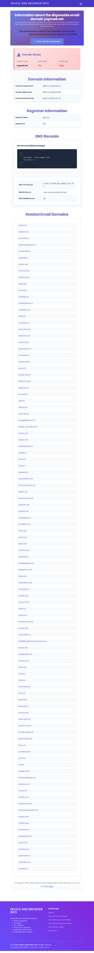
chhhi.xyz (22, 316)
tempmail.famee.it (25, 446)
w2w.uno (21, 674)
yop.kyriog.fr (23, 557)
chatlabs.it (22, 453)
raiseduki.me (23, 297)
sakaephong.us (24, 518)
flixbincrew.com (24, 381)
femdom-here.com (25, 622)
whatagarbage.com (26, 563)
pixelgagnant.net (25, 836)
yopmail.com (23, 34)
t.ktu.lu (21, 765)
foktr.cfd (21, 693)
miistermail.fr (23, 830)
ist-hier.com (23, 433)
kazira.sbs (22, 667)
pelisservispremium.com (28, 810)
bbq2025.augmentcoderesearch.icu (32, 641)
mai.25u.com (23, 797)
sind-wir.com (23, 628)
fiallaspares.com (25, 570)
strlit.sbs (21, 680)
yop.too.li (22, 368)
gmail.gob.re (23, 706)
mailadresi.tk (23, 232)
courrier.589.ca (24, 251)
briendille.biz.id (24, 524)
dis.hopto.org (23, 849)
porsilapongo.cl (24, 752)
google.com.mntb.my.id (27, 427)
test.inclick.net (24, 687)
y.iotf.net (21, 758)
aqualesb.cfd (23, 388)
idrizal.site (22, 576)
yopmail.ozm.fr (24, 771)
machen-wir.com (25, 804)
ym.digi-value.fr (24, 375)
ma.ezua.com (23, 271)
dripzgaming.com (25, 654)
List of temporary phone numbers (60, 923)
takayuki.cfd (23, 472)
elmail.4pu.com (24, 862)
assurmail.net (23, 355)
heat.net (21, 466)
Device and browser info (30, 3)
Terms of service (44, 947)
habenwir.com (23, 505)
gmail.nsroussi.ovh (25, 498)
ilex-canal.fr (23, 394)
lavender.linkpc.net (25, 732)
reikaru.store (23, 817)
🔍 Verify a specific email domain (47, 41)
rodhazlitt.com (24, 310)
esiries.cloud (23, 342)
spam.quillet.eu (24, 635)
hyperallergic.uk (24, 349)
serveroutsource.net (26, 485)
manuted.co (23, 869)
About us (52, 912)
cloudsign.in (23, 258)
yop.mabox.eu (23, 589)
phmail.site (22, 700)
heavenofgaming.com (27, 778)
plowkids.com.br (24, 726)
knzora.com (23, 648)
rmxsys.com (23, 440)
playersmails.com (25, 739)
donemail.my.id (24, 336)
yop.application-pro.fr (26, 420)
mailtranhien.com (25, 583)
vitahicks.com (24, 277)
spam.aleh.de (23, 414)
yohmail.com (23, 596)
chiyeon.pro (23, 407)
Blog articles (53, 930)
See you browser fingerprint (58, 916)
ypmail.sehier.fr (24, 856)
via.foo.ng (22, 290)
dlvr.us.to (22, 745)
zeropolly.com (24, 323)
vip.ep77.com (23, 602)
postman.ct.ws (24, 784)
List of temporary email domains (60, 920)
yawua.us (22, 609)
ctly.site (21, 401)
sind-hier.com (23, 550)
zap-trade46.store (25, 479)
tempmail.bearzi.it (25, 303)
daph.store (22, 544)
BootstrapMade (24, 947)
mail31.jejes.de (24, 719)
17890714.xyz (23, 823)
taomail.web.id (24, 362)
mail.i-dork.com (24, 329)
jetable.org (22, 492)
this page (48, 886)
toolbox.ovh (23, 264)
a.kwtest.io (22, 615)
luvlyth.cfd (22, 225)
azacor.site (22, 843)
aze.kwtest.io (23, 238)
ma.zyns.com (23, 661)
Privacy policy (34, 947)
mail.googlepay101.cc (27, 245)
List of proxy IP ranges (56, 927)
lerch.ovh (22, 459)
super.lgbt (22, 284)
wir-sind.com (23, 713)
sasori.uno (22, 531)
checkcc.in (22, 537)
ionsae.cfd (22, 791)
